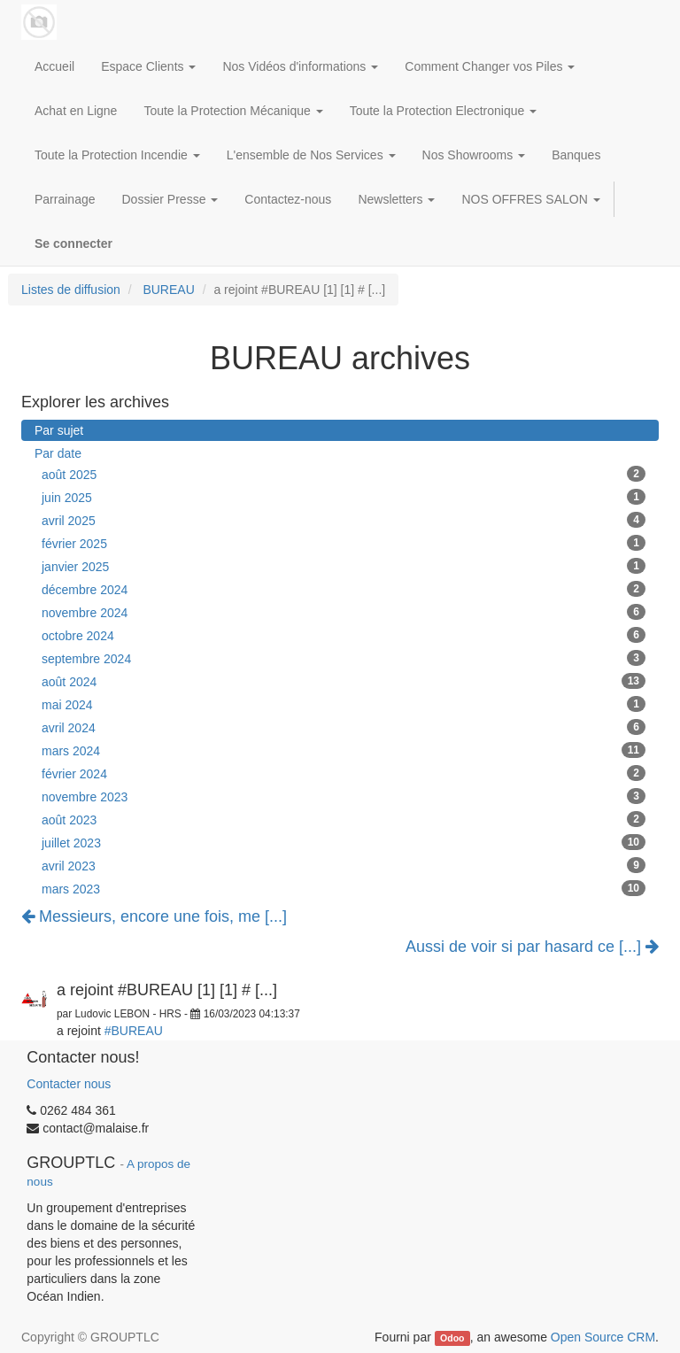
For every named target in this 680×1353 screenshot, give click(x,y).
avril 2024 (343, 727)
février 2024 (343, 773)
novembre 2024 (343, 612)
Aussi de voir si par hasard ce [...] (532, 947)
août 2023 (343, 819)
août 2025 (343, 474)
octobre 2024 (343, 635)
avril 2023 (343, 865)
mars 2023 (343, 888)
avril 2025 (343, 520)
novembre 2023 (343, 796)
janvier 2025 (343, 566)
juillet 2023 (343, 842)
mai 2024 (343, 704)
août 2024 (343, 681)
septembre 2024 (343, 658)
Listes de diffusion (70, 289)
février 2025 (343, 543)
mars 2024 (343, 750)
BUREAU (168, 289)
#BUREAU (133, 1031)
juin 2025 (343, 497)
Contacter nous (69, 1084)
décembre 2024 (343, 589)
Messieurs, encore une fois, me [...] (154, 916)
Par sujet (59, 430)
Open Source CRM (603, 1337)
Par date (58, 453)
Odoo (452, 1338)
